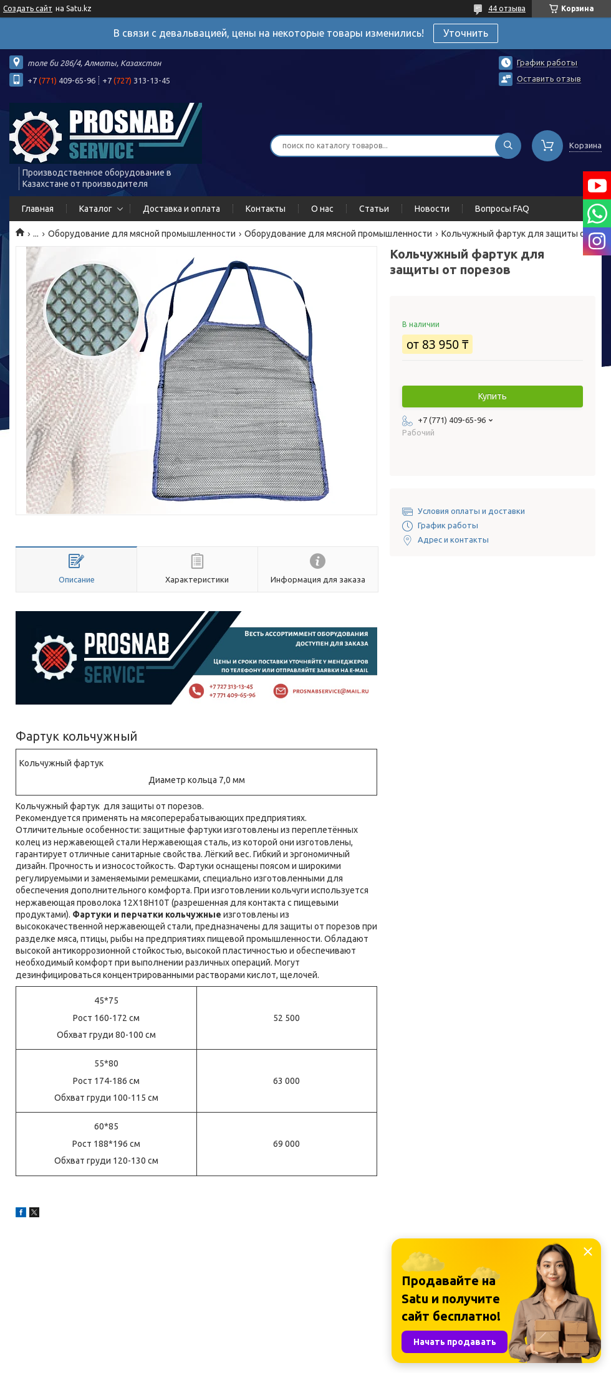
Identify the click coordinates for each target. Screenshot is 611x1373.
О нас (322, 208)
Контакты (266, 208)
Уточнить (465, 33)
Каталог (95, 208)
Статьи (374, 208)
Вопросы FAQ (502, 208)
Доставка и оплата (181, 208)
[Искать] (508, 146)
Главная (38, 208)
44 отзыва (507, 8)
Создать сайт (27, 8)
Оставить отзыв (549, 78)
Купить (492, 396)
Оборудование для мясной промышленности (142, 234)
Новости (432, 208)
